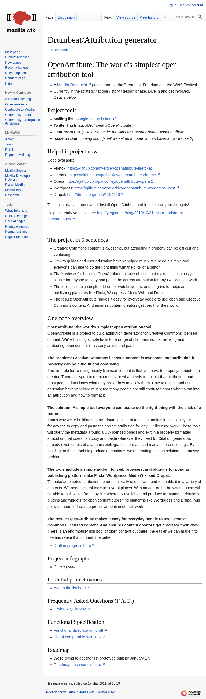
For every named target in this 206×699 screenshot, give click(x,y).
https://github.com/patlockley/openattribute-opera (108, 181)
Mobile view (106, 692)
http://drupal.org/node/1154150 (93, 194)
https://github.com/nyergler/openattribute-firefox (108, 168)
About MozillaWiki (81, 692)
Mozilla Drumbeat (72, 85)
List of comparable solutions (77, 637)
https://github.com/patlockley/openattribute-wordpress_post (124, 188)
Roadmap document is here (77, 665)
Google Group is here (94, 119)
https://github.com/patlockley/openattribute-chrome (112, 175)
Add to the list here (70, 588)
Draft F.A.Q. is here (70, 609)
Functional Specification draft (78, 630)
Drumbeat (61, 50)
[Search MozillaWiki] (183, 16)
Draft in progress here (72, 545)
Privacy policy (56, 692)
